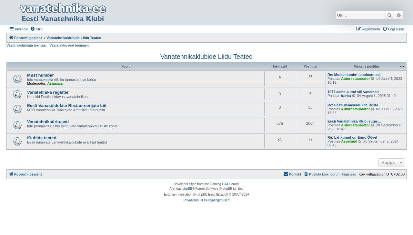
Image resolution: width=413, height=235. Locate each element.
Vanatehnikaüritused (48, 121)
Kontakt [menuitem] (292, 174)
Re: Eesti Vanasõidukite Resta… (354, 105)
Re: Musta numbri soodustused (353, 75)
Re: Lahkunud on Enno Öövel (352, 137)
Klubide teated (41, 137)
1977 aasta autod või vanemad (352, 92)
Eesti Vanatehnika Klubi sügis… (354, 121)
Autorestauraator (355, 78)
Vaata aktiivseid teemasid (69, 45)
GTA (225, 184)
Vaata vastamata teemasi (26, 45)
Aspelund (349, 141)
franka (346, 96)
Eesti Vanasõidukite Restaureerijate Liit (66, 105)
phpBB (187, 188)
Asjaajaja (55, 83)
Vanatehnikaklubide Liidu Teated (206, 56)
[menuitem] (36, 29)
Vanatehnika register (48, 92)
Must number (40, 75)
